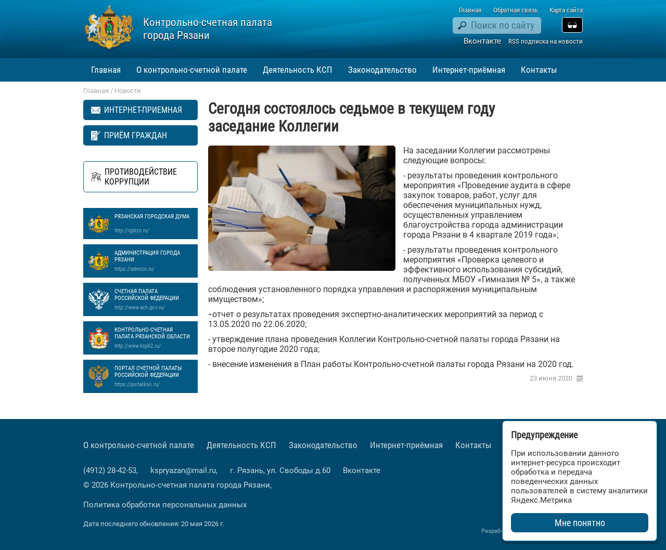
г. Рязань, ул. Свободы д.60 (280, 470)
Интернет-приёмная (468, 69)
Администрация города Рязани (153, 261)
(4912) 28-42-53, (111, 470)
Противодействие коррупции (141, 177)
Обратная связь (515, 10)
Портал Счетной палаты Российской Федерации (153, 376)
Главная (470, 10)
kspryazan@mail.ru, (185, 470)
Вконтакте (482, 41)
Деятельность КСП (297, 69)
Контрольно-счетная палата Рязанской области (153, 337)
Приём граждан (135, 135)
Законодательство (382, 69)
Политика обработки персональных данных (165, 504)
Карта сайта (566, 10)
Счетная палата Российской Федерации (153, 299)
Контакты (539, 69)
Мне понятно (580, 522)
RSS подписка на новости (545, 41)
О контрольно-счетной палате (191, 69)
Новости (127, 91)
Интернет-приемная (143, 110)
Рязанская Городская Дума (153, 223)
